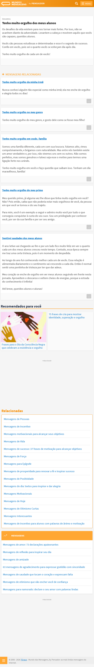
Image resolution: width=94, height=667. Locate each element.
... (89, 101)
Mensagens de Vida (14, 441)
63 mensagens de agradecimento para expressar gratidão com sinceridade (44, 567)
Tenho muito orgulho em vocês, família (24, 138)
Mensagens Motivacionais (18, 493)
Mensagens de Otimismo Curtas (21, 508)
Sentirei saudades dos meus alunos (22, 238)
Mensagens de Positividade (19, 478)
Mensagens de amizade (16, 559)
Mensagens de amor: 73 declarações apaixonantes (30, 544)
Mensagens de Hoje (14, 501)
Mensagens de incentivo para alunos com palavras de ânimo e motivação (44, 523)
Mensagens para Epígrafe (17, 463)
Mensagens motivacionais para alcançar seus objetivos (34, 434)
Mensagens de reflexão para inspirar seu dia (27, 552)
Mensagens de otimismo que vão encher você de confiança (35, 582)
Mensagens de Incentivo (17, 426)
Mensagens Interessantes (18, 516)
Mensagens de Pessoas (16, 419)
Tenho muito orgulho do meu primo (22, 190)
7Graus (24, 659)
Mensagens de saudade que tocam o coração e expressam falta (38, 574)
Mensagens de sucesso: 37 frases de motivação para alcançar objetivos (43, 449)
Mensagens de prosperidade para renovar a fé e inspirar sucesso (39, 471)
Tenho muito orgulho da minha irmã (22, 82)
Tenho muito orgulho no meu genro (22, 112)
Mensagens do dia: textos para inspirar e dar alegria (32, 486)
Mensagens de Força (15, 456)
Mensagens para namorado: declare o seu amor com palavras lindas (40, 589)
